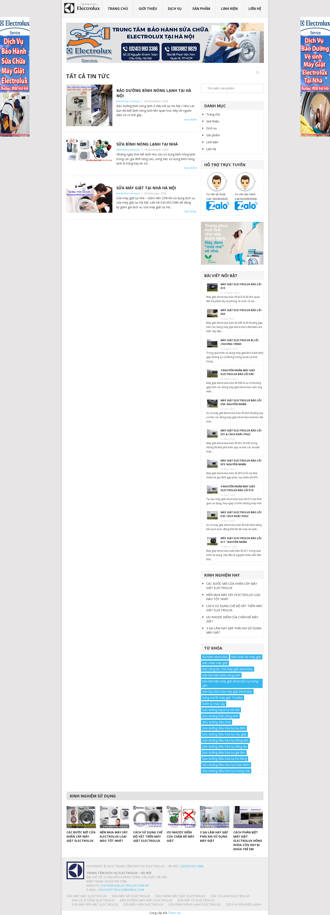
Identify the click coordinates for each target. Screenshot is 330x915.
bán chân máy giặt (215, 663)
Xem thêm (190, 119)
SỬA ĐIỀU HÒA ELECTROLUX (143, 904)
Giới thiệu (148, 8)
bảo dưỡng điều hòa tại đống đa (224, 746)
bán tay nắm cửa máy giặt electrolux (227, 692)
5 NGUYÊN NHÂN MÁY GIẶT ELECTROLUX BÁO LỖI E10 (238, 488)
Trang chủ (118, 8)
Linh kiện (229, 8)
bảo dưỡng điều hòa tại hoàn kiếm (226, 765)
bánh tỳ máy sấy (213, 704)
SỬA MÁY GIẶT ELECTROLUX (86, 896)
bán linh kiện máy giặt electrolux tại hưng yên (230, 683)
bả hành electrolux (215, 657)
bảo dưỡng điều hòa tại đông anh (225, 740)
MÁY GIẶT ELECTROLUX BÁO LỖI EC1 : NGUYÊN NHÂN (241, 540)
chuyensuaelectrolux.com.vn (124, 885)
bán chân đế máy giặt (246, 657)
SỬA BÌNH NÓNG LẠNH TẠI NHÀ (147, 144)
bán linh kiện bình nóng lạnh (221, 675)
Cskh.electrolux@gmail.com (121, 890)
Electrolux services (128, 101)
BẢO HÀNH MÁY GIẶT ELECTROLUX (180, 896)
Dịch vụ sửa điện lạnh (243, 904)
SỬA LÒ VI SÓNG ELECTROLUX (93, 900)
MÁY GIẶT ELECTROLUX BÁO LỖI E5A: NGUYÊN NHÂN (241, 402)
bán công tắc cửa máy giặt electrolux (227, 669)
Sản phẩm (201, 8)
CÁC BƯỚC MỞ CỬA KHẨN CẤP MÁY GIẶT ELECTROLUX (231, 586)
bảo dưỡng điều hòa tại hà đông (224, 759)
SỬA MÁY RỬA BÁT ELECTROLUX (95, 904)
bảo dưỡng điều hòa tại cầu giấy (224, 734)
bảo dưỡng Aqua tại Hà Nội (221, 710)
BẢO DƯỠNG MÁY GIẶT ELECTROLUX (146, 900)
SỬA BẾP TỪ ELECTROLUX (196, 900)
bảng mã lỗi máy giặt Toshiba (222, 698)
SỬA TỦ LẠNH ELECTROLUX (229, 896)
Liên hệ (255, 8)
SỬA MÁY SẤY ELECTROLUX (131, 896)
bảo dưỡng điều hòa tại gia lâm (223, 753)
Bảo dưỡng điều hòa (216, 722)
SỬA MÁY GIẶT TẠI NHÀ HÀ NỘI (146, 187)
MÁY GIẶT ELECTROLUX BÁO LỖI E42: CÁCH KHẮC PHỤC (241, 514)
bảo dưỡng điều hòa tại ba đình (223, 728)
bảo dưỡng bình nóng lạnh (220, 716)
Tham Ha (174, 913)
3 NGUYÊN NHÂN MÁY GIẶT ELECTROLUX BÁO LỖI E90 (238, 372)
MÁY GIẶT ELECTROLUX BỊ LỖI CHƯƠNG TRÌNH (239, 342)
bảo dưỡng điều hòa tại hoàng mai (226, 771)
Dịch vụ (175, 8)
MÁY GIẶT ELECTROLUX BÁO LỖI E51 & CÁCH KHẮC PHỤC (241, 432)
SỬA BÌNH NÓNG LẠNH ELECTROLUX (194, 904)
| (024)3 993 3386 (191, 866)
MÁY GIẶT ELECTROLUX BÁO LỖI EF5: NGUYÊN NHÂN (241, 462)
